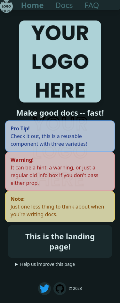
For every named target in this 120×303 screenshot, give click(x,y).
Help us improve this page (47, 264)
